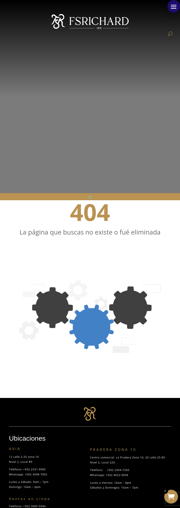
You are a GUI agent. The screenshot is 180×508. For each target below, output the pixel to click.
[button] (173, 6)
